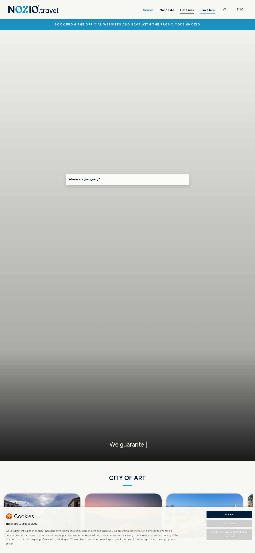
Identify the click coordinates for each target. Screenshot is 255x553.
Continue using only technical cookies (229, 534)
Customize (229, 523)
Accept (229, 514)
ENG (240, 9)
